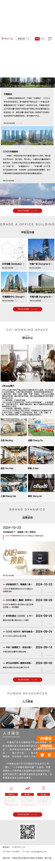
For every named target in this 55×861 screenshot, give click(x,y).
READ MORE (27, 211)
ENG (42, 39)
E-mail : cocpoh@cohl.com (35, 852)
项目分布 (21, 39)
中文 (37, 39)
